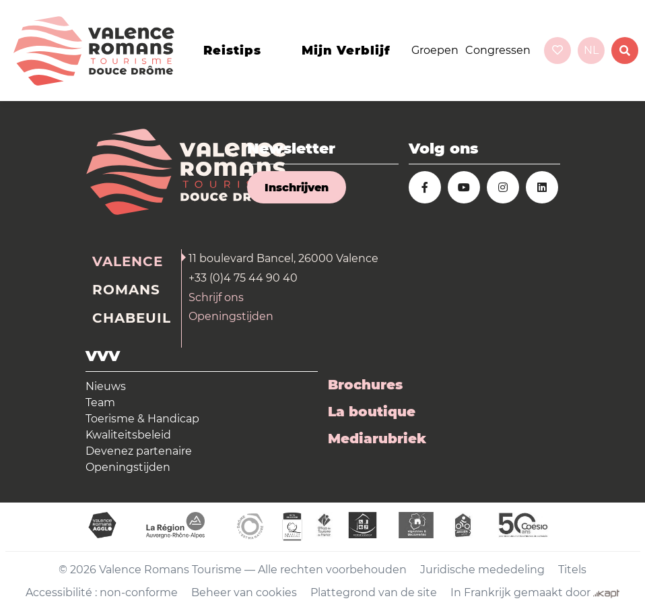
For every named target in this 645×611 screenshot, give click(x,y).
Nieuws (106, 386)
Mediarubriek (377, 438)
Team (100, 402)
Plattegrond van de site (373, 592)
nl (591, 50)
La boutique (371, 412)
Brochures (365, 385)
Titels (572, 569)
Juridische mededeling (482, 569)
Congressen (498, 50)
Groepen (435, 50)
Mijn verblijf (346, 50)
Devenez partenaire (139, 451)
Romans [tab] (126, 290)
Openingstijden (231, 316)
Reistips (232, 50)
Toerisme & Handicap (142, 418)
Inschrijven (297, 187)
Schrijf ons (216, 297)
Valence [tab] (127, 261)
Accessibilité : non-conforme (102, 592)
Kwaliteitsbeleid (128, 434)
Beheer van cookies (244, 592)
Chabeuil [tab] (131, 318)
